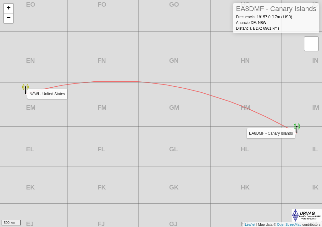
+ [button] (9, 8)
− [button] (9, 18)
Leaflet (250, 224)
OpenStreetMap (289, 224)
